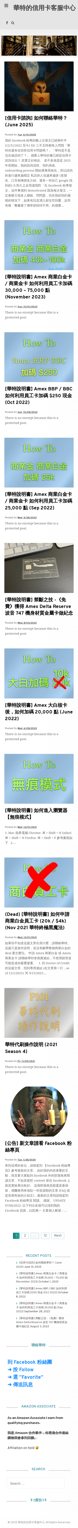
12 (45, 1236)
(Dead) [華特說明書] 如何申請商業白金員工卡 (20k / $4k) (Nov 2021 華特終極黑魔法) (37, 921)
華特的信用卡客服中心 (44, 8)
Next (58, 1236)
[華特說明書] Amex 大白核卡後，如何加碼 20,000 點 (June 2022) (39, 712)
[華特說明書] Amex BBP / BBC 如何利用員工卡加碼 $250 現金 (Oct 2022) (38, 396)
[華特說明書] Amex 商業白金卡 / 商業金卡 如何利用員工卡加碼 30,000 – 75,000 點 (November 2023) (38, 287)
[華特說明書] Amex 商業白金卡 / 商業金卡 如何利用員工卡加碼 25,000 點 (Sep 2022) (38, 501)
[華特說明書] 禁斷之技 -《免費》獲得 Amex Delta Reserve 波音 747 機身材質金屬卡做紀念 (39, 607)
